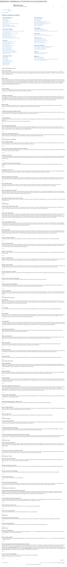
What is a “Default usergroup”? (39, 24)
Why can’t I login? (5, 22)
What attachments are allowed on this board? (41, 52)
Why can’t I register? (5, 20)
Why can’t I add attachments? (7, 48)
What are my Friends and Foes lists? (40, 34)
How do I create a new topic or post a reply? (9, 41)
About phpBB (13, 532)
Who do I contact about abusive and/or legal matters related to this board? (46, 59)
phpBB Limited (30, 531)
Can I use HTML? (5, 57)
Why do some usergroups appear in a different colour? (42, 23)
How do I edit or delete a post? (7, 42)
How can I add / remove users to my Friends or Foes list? (43, 35)
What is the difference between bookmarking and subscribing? (44, 46)
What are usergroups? (37, 20)
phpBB (44, 172)
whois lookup (10, 546)
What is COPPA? (5, 19)
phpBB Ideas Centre (48, 538)
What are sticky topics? (6, 62)
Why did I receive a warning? (7, 49)
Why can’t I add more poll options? (7, 45)
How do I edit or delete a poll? (7, 46)
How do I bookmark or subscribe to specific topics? (42, 47)
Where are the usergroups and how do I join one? (42, 21)
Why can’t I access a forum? (6, 47)
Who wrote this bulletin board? (39, 57)
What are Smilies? (5, 58)
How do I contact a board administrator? (40, 60)
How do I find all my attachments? (39, 53)
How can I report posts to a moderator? (8, 50)
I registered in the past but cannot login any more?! (10, 23)
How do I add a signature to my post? (8, 43)
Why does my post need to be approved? (8, 52)
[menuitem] (8, 9)
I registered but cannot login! (6, 21)
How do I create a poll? (6, 44)
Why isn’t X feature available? (39, 58)
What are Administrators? (38, 18)
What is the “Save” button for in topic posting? (9, 51)
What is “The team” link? (38, 25)
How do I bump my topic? (6, 53)
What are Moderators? (37, 19)
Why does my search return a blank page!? (41, 40)
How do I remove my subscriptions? (39, 49)
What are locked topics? (6, 63)
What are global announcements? (7, 60)
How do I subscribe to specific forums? (40, 48)
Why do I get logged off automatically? (8, 25)
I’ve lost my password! (5, 24)
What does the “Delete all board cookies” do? (9, 26)
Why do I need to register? (6, 18)
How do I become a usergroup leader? (40, 22)
